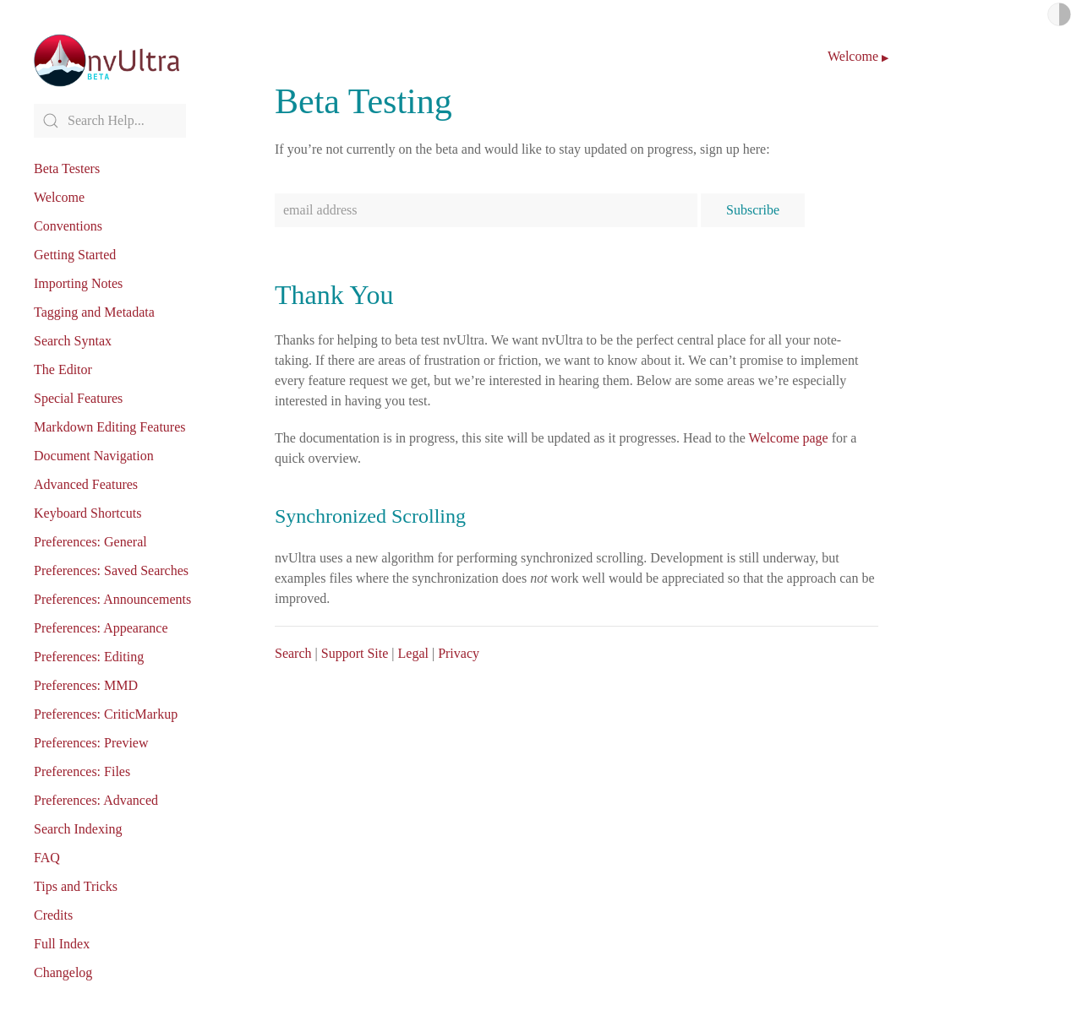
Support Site (355, 653)
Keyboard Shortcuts (88, 513)
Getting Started (75, 254)
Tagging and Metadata (94, 312)
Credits (53, 915)
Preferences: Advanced (96, 800)
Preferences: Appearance (101, 628)
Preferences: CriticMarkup (106, 714)
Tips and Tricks (75, 886)
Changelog (63, 972)
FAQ (47, 857)
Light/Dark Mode (1059, 14)
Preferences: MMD (86, 685)
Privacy (458, 653)
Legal (413, 653)
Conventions (68, 226)
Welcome (59, 197)
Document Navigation (94, 455)
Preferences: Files (82, 771)
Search (293, 653)
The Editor (63, 369)
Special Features (78, 398)
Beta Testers (67, 168)
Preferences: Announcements (112, 599)
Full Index (62, 944)
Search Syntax (73, 341)
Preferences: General (90, 542)
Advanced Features (86, 484)
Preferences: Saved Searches (111, 570)
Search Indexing (78, 829)
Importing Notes (78, 283)
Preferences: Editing (89, 656)
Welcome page (788, 438)
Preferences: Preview (91, 743)
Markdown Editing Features (110, 427)
